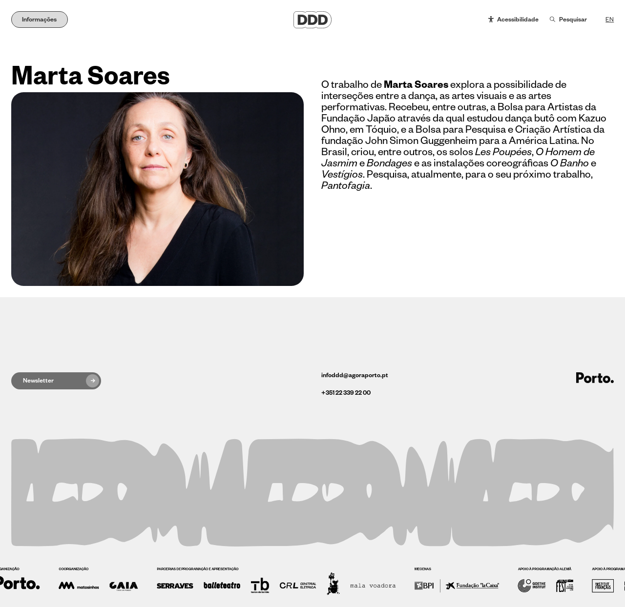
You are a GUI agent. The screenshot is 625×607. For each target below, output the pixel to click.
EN (609, 19)
